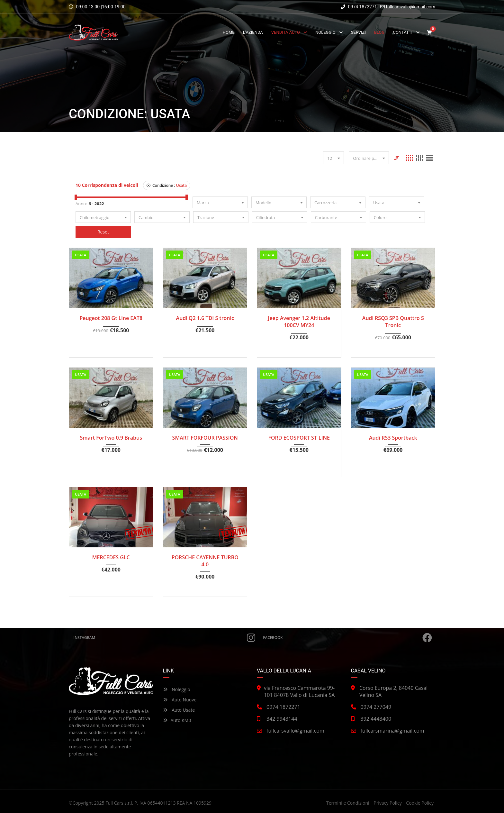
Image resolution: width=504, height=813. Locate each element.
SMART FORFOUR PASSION (205, 437)
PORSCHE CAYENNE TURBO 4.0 (205, 561)
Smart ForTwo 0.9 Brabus (111, 437)
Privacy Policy (387, 803)
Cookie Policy (420, 803)
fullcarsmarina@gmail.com (392, 730)
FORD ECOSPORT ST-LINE (299, 437)
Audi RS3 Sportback (393, 437)
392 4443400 (376, 718)
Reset (103, 232)
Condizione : (167, 185)
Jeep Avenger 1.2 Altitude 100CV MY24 (299, 322)
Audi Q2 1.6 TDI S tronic (205, 318)
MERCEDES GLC (111, 557)
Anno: (81, 203)
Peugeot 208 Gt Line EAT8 (110, 318)
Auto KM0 (177, 720)
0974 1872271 (359, 6)
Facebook (347, 637)
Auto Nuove (180, 700)
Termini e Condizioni (347, 803)
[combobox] (333, 157)
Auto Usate (179, 710)
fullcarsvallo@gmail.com (410, 6)
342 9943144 (281, 718)
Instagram (164, 637)
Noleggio (176, 689)
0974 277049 (376, 706)
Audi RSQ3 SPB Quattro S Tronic (393, 322)
